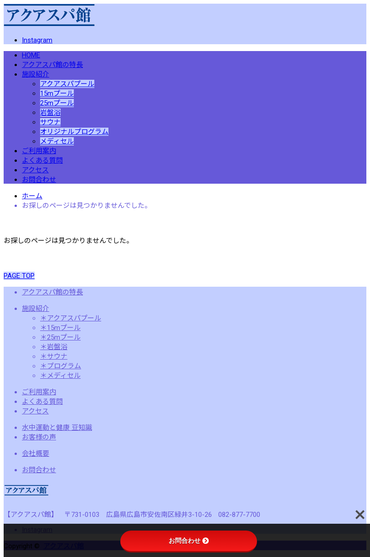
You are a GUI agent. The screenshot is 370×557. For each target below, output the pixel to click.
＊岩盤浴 (53, 347)
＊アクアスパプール (70, 318)
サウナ (50, 122)
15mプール (57, 93)
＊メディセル (60, 375)
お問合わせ (39, 179)
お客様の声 (39, 437)
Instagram (37, 40)
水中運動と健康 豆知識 (57, 427)
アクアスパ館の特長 (52, 65)
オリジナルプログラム (74, 132)
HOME (31, 55)
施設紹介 (35, 74)
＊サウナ (53, 356)
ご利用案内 (39, 151)
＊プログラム (60, 366)
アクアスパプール (67, 84)
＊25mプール (60, 337)
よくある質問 (42, 160)
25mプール (57, 103)
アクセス (35, 170)
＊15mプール (60, 328)
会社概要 (35, 453)
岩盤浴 (50, 112)
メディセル (57, 141)
